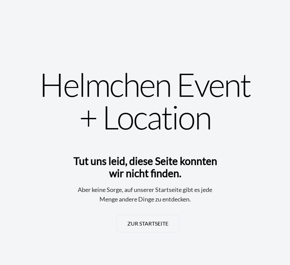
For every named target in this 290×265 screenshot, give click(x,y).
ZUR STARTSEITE (147, 223)
